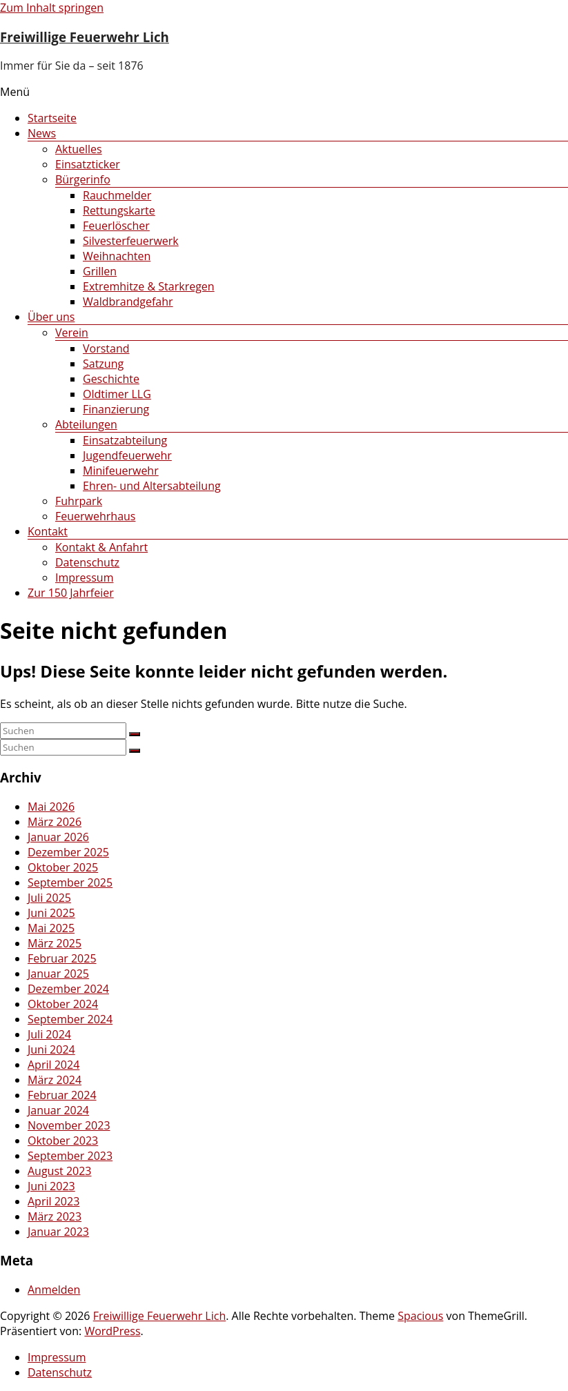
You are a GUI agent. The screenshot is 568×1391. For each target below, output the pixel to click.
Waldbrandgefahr (128, 301)
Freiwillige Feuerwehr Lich (84, 37)
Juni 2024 (51, 1049)
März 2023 (54, 1216)
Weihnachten (116, 256)
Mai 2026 (51, 806)
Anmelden (54, 1289)
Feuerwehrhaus (95, 516)
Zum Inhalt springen (52, 7)
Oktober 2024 (63, 1004)
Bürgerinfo (82, 179)
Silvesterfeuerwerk (131, 240)
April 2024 (53, 1064)
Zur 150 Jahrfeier (71, 592)
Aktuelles (78, 149)
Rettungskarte (119, 210)
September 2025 (70, 882)
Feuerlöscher (116, 225)
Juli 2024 (49, 1034)
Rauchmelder (117, 195)
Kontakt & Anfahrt (101, 547)
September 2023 (70, 1155)
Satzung (103, 363)
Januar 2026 (58, 837)
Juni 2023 (51, 1186)
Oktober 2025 (63, 867)
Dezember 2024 (68, 988)
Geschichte (111, 378)
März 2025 (54, 943)
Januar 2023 (58, 1231)
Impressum (84, 577)
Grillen (100, 271)
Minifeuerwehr (121, 470)
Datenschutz (87, 562)
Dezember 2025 (68, 852)
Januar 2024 (58, 1110)
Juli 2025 (49, 897)
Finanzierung (116, 409)
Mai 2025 (51, 928)
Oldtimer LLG (117, 394)
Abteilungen (86, 424)
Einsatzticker (87, 164)
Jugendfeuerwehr (127, 455)
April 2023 (53, 1201)
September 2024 (70, 1019)
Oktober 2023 (63, 1140)
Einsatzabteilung (125, 440)
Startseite (52, 118)
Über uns (51, 316)
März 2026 (54, 821)
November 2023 (69, 1125)
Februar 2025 (62, 958)
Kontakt (48, 531)
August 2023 (60, 1170)
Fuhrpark (78, 501)
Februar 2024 (62, 1095)
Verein (71, 332)
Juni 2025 (51, 912)
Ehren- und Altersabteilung (152, 485)
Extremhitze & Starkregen (149, 286)
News (42, 133)
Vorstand (106, 348)
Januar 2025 (58, 973)
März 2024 (54, 1079)
